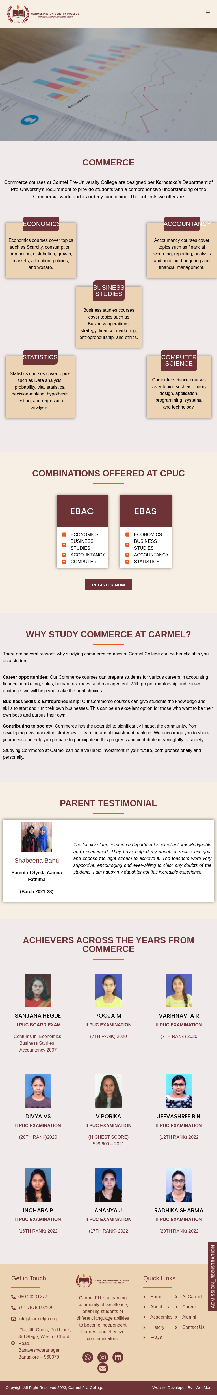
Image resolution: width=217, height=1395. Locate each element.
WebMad (203, 1387)
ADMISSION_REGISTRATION (212, 1276)
